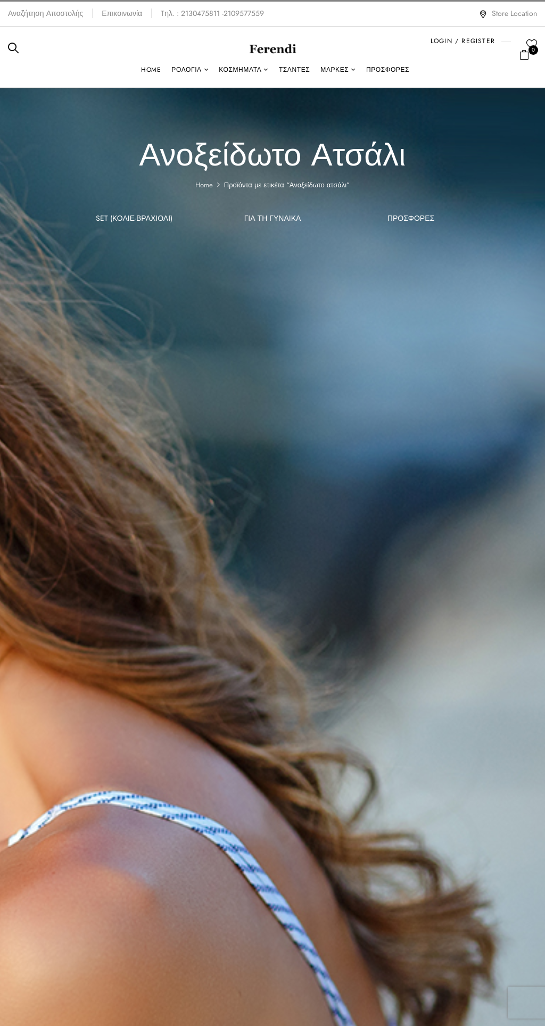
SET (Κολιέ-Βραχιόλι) (134, 219)
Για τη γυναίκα (272, 219)
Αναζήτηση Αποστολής (45, 13)
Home (204, 185)
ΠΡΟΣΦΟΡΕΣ (410, 219)
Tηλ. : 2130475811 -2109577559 (212, 13)
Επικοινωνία (122, 13)
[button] (528, 54)
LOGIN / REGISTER (463, 41)
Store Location (508, 13)
